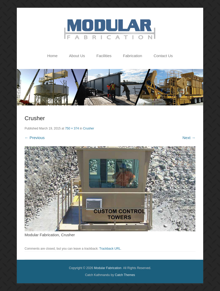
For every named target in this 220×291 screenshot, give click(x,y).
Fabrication (132, 55)
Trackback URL (110, 248)
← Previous (35, 137)
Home (52, 55)
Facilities (103, 55)
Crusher (88, 128)
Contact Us (163, 55)
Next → (188, 137)
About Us (77, 55)
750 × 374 (72, 128)
